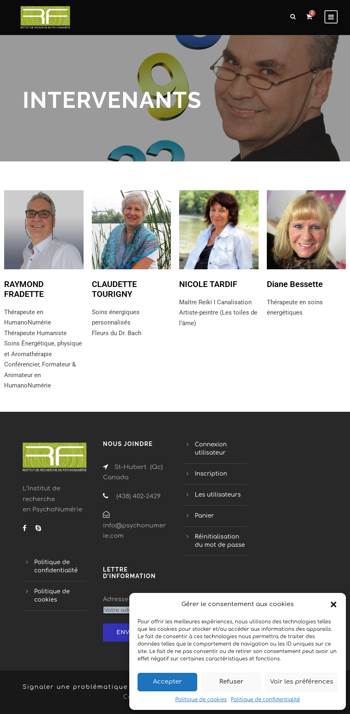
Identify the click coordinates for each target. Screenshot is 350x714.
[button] (333, 604)
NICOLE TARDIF (208, 284)
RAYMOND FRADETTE (24, 289)
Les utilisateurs (217, 495)
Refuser (231, 681)
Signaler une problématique (75, 687)
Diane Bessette (295, 284)
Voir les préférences (301, 681)
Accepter (167, 681)
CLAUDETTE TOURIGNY (114, 289)
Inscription (211, 474)
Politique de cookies (200, 699)
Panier (204, 516)
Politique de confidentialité (265, 699)
